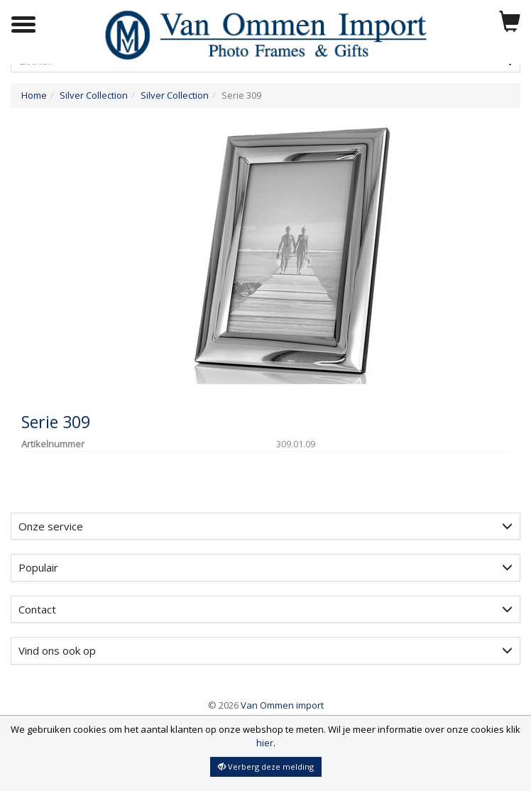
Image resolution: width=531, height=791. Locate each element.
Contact (265, 609)
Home (34, 95)
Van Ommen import (266, 705)
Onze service (265, 526)
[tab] (265, 526)
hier (264, 742)
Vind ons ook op (265, 650)
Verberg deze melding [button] (266, 766)
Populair (265, 567)
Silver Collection (94, 95)
